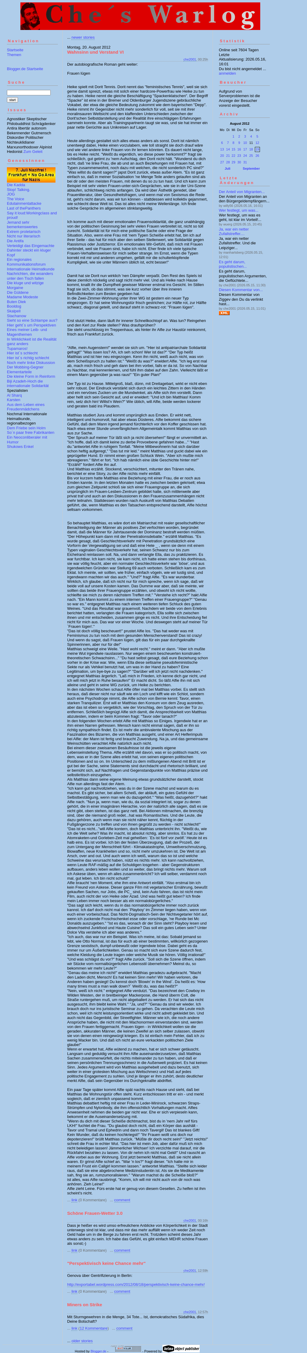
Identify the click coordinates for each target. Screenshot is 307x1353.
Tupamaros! (17, 348)
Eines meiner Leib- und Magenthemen (27, 332)
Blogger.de (98, 1351)
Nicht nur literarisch (23, 236)
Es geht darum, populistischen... (233, 264)
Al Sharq (14, 395)
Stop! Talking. (18, 189)
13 (222, 149)
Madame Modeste (22, 297)
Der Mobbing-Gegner (25, 367)
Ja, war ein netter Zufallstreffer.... (234, 231)
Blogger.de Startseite (25, 69)
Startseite (15, 50)
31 (245, 162)
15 (233, 149)
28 (228, 162)
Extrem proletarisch (23, 231)
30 (239, 162)
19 (257, 149)
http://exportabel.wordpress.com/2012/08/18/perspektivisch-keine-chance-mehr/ (136, 1284)
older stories (82, 1341)
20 (222, 155)
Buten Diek (16, 302)
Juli (227, 168)
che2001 (189, 59)
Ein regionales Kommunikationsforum (26, 262)
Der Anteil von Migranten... (242, 191)
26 (257, 155)
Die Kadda (16, 185)
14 (228, 149)
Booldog (14, 306)
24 (245, 155)
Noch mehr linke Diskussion (31, 362)
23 (239, 155)
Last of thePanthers (24, 208)
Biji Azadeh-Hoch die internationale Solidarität (28, 383)
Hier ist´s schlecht (22, 353)
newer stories (82, 37)
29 (233, 162)
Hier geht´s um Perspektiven (31, 325)
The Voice (15, 199)
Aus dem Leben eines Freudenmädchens (26, 407)
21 (228, 155)
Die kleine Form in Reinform (31, 376)
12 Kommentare (94, 1328)
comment (122, 1200)
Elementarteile (19, 372)
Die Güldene (17, 292)
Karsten (13, 400)
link (74, 1200)
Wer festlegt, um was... (238, 210)
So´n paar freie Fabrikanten (30, 432)
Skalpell (14, 311)
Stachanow (16, 316)
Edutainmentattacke (24, 203)
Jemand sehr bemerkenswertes (22, 224)
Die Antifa (15, 241)
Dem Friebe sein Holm (26, 428)
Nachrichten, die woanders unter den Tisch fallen (30, 276)
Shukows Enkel (20, 446)
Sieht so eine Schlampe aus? (32, 320)
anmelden (227, 73)
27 (222, 162)
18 (251, 149)
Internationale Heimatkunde (31, 269)
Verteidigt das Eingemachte (30, 245)
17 (245, 149)
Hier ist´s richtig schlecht (28, 358)
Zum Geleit (33, 151)
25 (251, 155)
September (251, 168)
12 (257, 143)
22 (233, 155)
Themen (14, 54)
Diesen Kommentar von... (241, 290)
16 (239, 149)
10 (245, 143)
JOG (11, 194)
